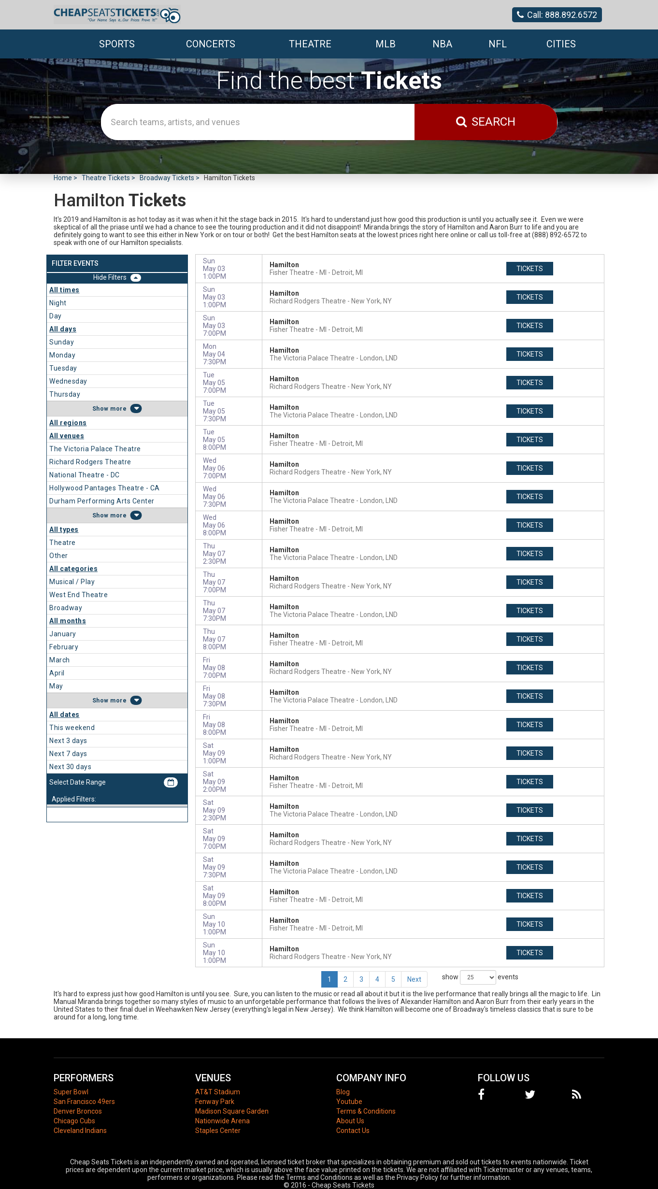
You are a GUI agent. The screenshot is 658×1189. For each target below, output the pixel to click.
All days (62, 329)
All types (64, 529)
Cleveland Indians (80, 1130)
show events (480, 977)
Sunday (61, 342)
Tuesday (63, 368)
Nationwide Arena (222, 1121)
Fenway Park (214, 1101)
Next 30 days (70, 767)
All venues (66, 436)
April (57, 673)
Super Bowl (71, 1092)
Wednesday (68, 381)
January (62, 634)
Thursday (64, 394)
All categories (73, 569)
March (59, 660)
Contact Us (353, 1130)
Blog (343, 1092)
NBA (442, 44)
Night (58, 303)
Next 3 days (68, 741)
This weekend (72, 727)
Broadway (65, 608)
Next (414, 979)
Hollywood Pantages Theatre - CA (104, 488)
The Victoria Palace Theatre (95, 449)
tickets (529, 268)
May (56, 686)
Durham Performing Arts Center (102, 501)
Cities (561, 44)
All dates (64, 714)
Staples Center (218, 1130)
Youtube (349, 1101)
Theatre (62, 542)
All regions (68, 423)
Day (55, 316)
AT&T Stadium (217, 1092)
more (118, 408)
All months (67, 621)
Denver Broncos (78, 1111)
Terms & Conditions (366, 1111)
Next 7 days (68, 754)
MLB (385, 44)
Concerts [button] (210, 44)
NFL (497, 44)
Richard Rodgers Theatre (90, 462)
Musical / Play (72, 582)
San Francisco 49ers (84, 1101)
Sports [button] (117, 44)
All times (64, 290)
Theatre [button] (310, 44)
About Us (350, 1121)
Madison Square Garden (232, 1111)
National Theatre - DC (84, 475)
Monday (62, 355)
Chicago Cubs (74, 1121)
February (63, 647)
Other (58, 555)
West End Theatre (78, 595)
